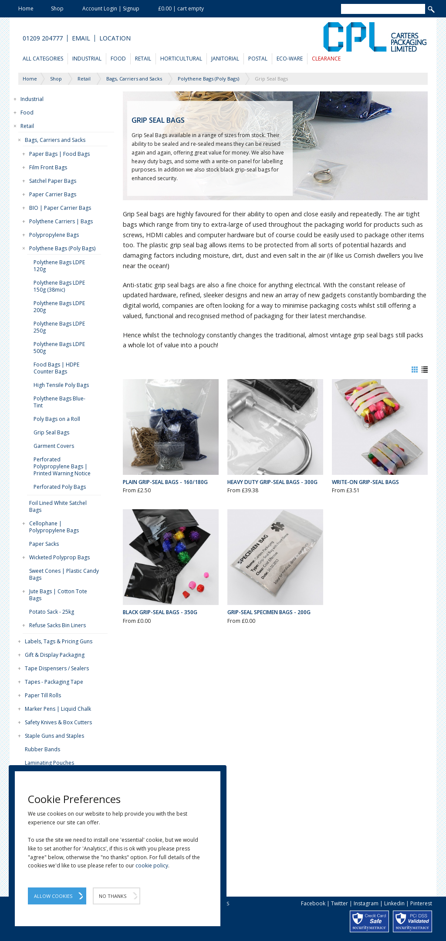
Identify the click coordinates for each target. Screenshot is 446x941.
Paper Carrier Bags (52, 194)
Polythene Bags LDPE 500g (59, 347)
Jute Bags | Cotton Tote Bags (58, 595)
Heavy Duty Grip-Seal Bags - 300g (272, 482)
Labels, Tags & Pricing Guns (58, 641)
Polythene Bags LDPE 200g (59, 306)
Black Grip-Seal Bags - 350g (160, 612)
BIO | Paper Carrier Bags (60, 208)
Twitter (339, 903)
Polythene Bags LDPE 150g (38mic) (59, 286)
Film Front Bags (48, 167)
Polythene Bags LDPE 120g (59, 266)
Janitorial (225, 58)
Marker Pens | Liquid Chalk (58, 708)
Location (115, 38)
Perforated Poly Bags (60, 487)
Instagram (366, 903)
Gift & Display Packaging (54, 655)
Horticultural (181, 58)
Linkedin (394, 903)
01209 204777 (43, 38)
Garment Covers (54, 446)
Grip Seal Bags (51, 432)
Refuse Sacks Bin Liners (57, 625)
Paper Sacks (44, 544)
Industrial (86, 58)
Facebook (313, 903)
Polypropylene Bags (54, 235)
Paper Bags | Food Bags (59, 154)
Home (26, 8)
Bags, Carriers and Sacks (55, 140)
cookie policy (151, 865)
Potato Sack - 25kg (51, 611)
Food (118, 58)
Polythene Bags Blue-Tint (59, 402)
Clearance (326, 58)
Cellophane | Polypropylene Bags (54, 527)
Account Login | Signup (110, 8)
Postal (257, 58)
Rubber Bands (42, 749)
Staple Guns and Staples (54, 735)
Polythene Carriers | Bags (61, 221)
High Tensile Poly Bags (61, 385)
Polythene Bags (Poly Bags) (62, 248)
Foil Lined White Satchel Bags (58, 506)
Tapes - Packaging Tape (54, 682)
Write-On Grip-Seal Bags (365, 482)
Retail (143, 58)
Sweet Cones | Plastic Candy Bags (64, 574)
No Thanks (112, 896)
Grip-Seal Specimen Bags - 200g (269, 612)
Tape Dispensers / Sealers (57, 668)
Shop (57, 8)
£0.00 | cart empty (181, 8)
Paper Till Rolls (43, 695)
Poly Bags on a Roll (57, 419)
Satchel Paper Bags (52, 181)
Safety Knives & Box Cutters (58, 722)
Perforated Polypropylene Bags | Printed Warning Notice (62, 466)
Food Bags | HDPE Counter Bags (56, 368)
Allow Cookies (53, 896)
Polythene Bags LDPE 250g (59, 327)
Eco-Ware (290, 58)
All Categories (43, 58)
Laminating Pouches (49, 762)
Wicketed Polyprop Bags (59, 557)
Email (81, 38)
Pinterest (421, 903)
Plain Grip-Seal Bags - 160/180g (165, 482)
